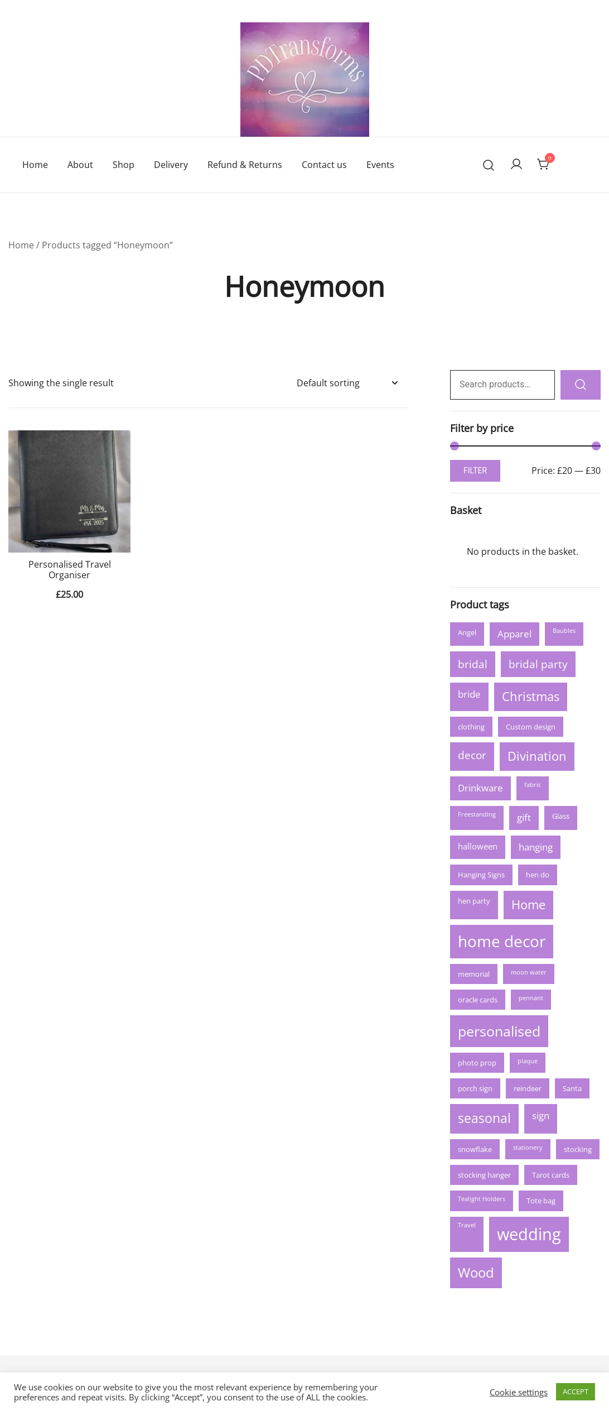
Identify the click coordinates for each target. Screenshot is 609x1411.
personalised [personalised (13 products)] (499, 1030)
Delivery (171, 165)
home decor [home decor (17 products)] (501, 941)
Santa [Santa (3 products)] (572, 1088)
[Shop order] (347, 383)
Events (380, 165)
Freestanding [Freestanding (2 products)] (477, 814)
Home (35, 165)
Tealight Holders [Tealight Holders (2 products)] (481, 1199)
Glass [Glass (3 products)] (560, 816)
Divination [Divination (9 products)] (537, 756)
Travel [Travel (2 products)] (467, 1225)
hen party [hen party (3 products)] (474, 901)
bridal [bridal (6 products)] (472, 664)
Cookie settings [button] (519, 1392)
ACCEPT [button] (575, 1391)
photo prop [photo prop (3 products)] (477, 1063)
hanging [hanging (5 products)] (536, 847)
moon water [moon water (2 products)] (529, 972)
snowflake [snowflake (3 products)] (475, 1149)
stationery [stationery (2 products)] (528, 1147)
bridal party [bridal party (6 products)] (538, 664)
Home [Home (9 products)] (528, 904)
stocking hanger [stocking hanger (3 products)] (484, 1175)
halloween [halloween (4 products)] (477, 846)
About (80, 165)
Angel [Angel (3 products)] (467, 632)
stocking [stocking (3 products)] (578, 1149)
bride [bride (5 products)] (469, 694)
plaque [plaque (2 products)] (528, 1061)
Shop (123, 165)
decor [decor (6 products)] (472, 755)
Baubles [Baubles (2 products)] (564, 631)
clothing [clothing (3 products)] (471, 727)
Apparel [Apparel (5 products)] (514, 633)
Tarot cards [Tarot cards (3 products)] (550, 1175)
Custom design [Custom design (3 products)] (530, 727)
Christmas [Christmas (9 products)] (530, 696)
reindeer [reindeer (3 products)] (528, 1088)
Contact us (324, 165)
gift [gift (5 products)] (524, 817)
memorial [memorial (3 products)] (474, 974)
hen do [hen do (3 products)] (537, 875)
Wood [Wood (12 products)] (476, 1272)
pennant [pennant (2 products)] (531, 998)
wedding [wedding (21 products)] (529, 1234)
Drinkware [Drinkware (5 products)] (480, 787)
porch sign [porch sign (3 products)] (475, 1088)
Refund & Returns (244, 165)
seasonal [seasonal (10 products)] (484, 1118)
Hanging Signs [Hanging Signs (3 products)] (481, 875)
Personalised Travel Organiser (69, 569)
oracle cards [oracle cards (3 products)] (477, 1000)
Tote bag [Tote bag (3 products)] (540, 1201)
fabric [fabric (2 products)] (532, 785)
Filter (475, 470)
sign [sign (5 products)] (540, 1115)
